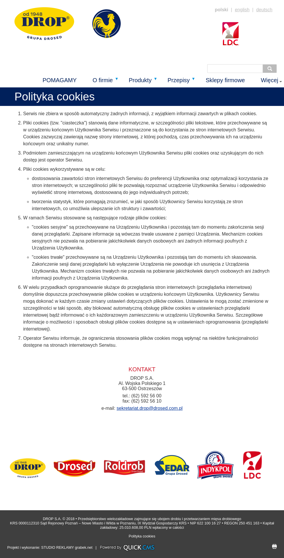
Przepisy (179, 80)
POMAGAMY (60, 80)
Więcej (269, 80)
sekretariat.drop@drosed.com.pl (150, 408)
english (242, 9)
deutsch (264, 9)
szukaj (271, 68)
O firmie (103, 80)
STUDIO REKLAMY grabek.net (66, 548)
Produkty (140, 80)
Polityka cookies (142, 536)
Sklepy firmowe (225, 80)
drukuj (274, 546)
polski (221, 9)
